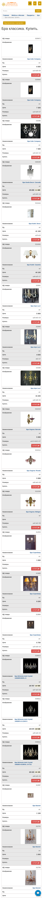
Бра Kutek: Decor (35, 223)
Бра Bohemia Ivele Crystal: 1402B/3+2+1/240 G (24, 720)
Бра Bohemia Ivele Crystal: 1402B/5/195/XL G (24, 677)
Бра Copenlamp (35, 552)
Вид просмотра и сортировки (14, 23)
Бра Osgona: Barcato (33, 429)
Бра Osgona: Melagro (33, 512)
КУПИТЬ (35, 75)
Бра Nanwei (37, 805)
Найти (38, 11)
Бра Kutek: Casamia (34, 265)
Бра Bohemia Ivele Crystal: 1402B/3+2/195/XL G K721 (24, 763)
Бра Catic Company (34, 59)
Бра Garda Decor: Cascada (32, 182)
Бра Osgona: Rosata (34, 470)
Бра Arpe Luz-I (36, 306)
